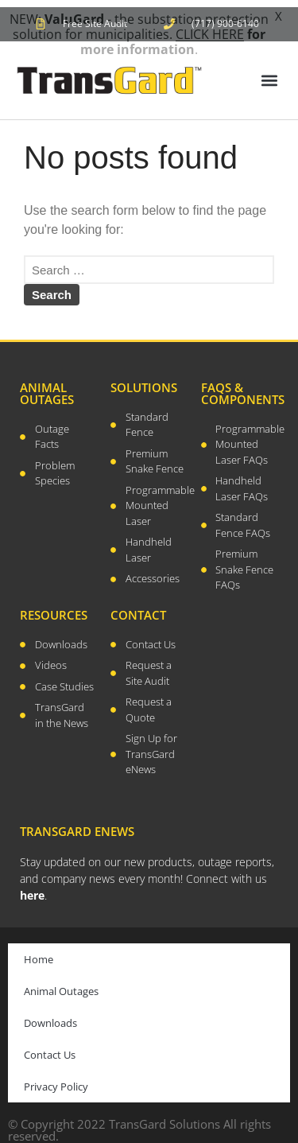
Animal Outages (61, 984)
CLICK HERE (210, 34)
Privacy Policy (56, 1079)
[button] (269, 73)
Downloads (50, 1016)
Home (38, 952)
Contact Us (49, 1047)
